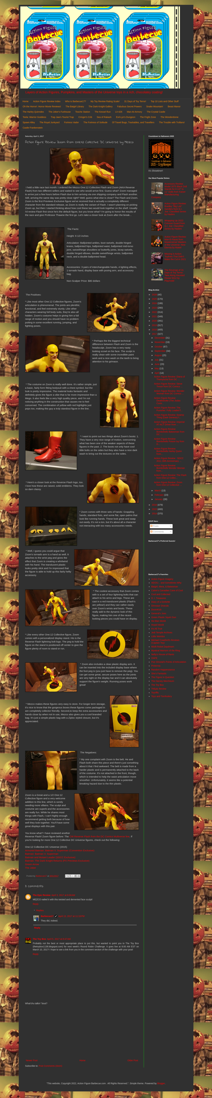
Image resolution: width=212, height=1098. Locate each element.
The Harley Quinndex (33, 112)
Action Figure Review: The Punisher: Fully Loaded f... (168, 409)
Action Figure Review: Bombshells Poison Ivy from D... (169, 442)
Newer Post (31, 1060)
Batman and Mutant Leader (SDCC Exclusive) (50, 857)
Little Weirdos (158, 636)
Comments (157, 531)
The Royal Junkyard (50, 122)
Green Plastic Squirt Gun (163, 617)
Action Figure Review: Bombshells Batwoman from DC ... (169, 432)
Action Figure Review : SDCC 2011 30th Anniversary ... (168, 459)
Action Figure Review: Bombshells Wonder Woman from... (169, 468)
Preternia (155, 665)
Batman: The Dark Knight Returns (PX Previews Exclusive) (57, 860)
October (159, 346)
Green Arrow (32, 864)
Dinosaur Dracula (160, 605)
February (159, 495)
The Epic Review (41, 895)
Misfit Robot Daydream (162, 646)
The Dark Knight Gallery (100, 106)
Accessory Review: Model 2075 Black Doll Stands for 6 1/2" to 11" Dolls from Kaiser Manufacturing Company (169, 190)
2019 (155, 325)
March (158, 490)
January (159, 499)
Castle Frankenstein (33, 127)
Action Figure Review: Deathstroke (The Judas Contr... (167, 401)
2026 (155, 294)
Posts (154, 526)
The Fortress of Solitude (95, 122)
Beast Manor (174, 106)
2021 (155, 316)
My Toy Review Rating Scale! (105, 101)
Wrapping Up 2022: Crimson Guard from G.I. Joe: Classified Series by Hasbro (175, 224)
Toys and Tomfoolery (161, 696)
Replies (40, 910)
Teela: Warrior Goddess (34, 117)
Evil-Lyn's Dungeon (125, 117)
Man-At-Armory (134, 112)
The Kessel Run (103, 112)
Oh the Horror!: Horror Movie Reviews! (42, 106)
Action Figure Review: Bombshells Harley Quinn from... (168, 451)
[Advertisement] (82, 1031)
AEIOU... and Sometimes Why (166, 582)
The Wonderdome (170, 117)
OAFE (154, 658)
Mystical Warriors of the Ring (165, 650)
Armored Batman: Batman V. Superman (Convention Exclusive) (59, 850)
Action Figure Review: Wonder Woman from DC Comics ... (169, 392)
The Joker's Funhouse (60, 112)
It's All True (156, 628)
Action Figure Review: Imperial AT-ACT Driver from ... (169, 423)
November (160, 342)
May (157, 368)
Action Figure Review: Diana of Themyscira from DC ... (169, 378)
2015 (155, 509)
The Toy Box (39, 939)
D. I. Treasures (158, 598)
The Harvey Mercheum (162, 681)
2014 (155, 513)
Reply (36, 904)
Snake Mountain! (154, 106)
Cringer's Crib (85, 117)
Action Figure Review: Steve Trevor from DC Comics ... (168, 385)
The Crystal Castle (156, 112)
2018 (155, 329)
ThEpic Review (158, 688)
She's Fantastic (158, 673)
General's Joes (158, 613)
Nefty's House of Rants (162, 654)
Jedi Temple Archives (161, 632)
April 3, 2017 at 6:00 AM (63, 895)
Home (26, 101)
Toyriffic (155, 692)
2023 (155, 307)
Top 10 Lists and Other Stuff (165, 101)
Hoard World (157, 625)
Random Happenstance (163, 669)
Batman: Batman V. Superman (42, 853)
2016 (155, 505)
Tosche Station (82, 112)
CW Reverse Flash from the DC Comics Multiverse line (99, 836)
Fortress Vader (71, 122)
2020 (155, 320)
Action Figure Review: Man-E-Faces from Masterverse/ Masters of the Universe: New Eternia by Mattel (175, 242)
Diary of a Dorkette (160, 602)
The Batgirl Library (75, 106)
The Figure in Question (162, 677)
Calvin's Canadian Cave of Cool (167, 590)
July (157, 360)
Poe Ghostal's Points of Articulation (168, 662)
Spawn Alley (29, 122)
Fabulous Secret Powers (129, 106)
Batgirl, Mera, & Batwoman (164, 586)
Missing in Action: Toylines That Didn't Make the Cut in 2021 (175, 256)
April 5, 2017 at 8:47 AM (59, 939)
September (160, 351)
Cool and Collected (160, 594)
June (157, 364)
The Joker (30, 867)
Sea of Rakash (104, 117)
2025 (155, 299)
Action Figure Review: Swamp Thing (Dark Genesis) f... (169, 416)
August (158, 355)
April (157, 373)
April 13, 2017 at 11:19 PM (71, 916)
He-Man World (158, 621)
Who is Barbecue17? (75, 101)
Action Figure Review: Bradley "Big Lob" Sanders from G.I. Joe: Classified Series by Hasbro (175, 209)
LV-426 (118, 112)
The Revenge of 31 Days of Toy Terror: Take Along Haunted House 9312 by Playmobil (175, 275)
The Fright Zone (148, 117)
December (160, 337)
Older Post (132, 1060)
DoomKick (156, 609)
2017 (155, 334)
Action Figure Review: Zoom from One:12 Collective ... (168, 483)
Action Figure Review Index (46, 101)
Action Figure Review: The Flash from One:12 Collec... (170, 476)
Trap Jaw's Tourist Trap (62, 117)
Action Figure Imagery (162, 579)
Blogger (161, 1083)
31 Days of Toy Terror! (135, 101)
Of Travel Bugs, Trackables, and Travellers (133, 122)
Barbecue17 (47, 916)
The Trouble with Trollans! (172, 122)
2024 (155, 303)
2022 (155, 312)
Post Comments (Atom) (50, 1066)
